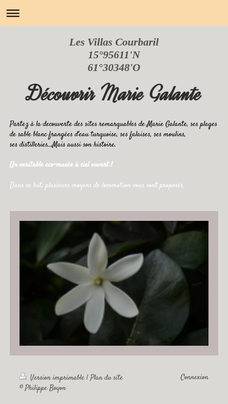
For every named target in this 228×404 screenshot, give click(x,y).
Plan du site (106, 378)
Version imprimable (53, 378)
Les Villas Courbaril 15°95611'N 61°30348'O (114, 54)
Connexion (194, 377)
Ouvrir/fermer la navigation (114, 13)
